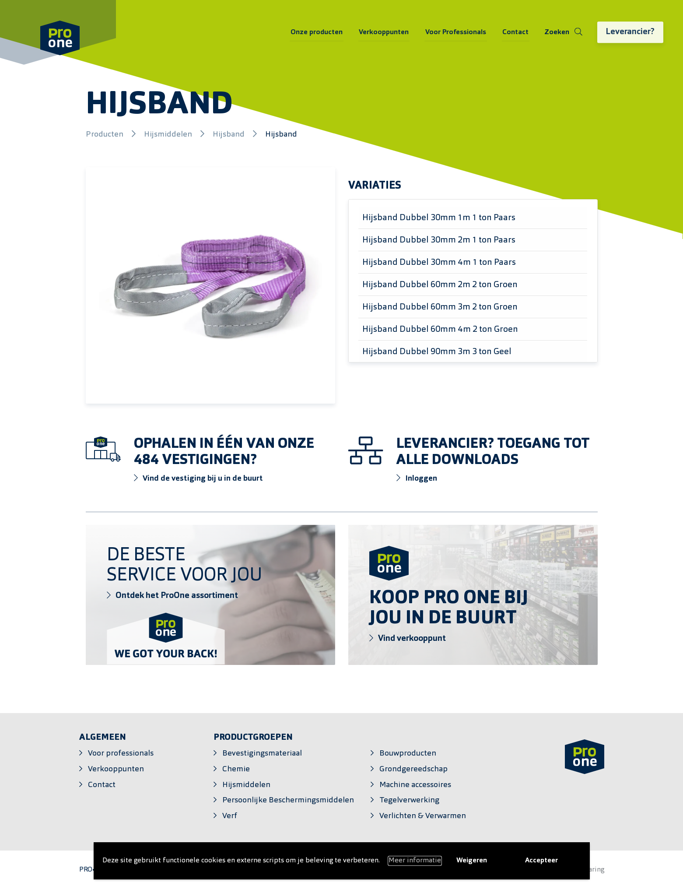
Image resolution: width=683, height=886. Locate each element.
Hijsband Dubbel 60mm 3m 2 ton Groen (440, 307)
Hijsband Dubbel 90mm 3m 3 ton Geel (436, 352)
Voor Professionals (457, 32)
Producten (105, 134)
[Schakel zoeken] (562, 33)
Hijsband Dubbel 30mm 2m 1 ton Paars (438, 240)
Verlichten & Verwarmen (422, 816)
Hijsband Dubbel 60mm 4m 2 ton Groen (440, 329)
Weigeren (471, 860)
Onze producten (321, 32)
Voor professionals (121, 753)
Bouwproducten (407, 753)
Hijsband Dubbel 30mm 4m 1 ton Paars (439, 262)
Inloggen (417, 478)
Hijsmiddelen (169, 134)
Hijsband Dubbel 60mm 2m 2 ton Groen (440, 285)
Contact (515, 32)
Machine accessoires (415, 785)
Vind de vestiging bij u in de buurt (198, 478)
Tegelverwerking (409, 800)
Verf (229, 816)
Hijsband (229, 134)
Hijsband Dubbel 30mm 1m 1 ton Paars (438, 218)
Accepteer (541, 860)
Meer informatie (415, 860)
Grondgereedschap (413, 769)
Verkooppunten (387, 32)
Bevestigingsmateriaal (262, 753)
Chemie (236, 769)
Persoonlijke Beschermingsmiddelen (288, 800)
